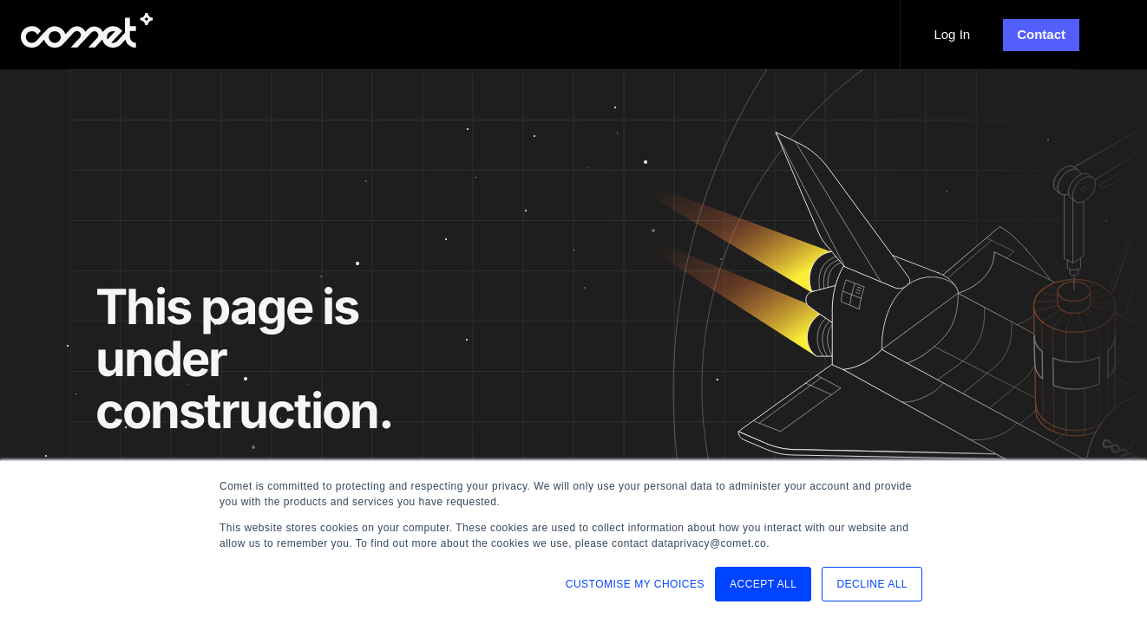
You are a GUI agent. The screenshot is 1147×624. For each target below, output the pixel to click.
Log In (952, 34)
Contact (1041, 34)
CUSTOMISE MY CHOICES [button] (635, 584)
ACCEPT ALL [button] (763, 584)
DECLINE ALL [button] (872, 584)
